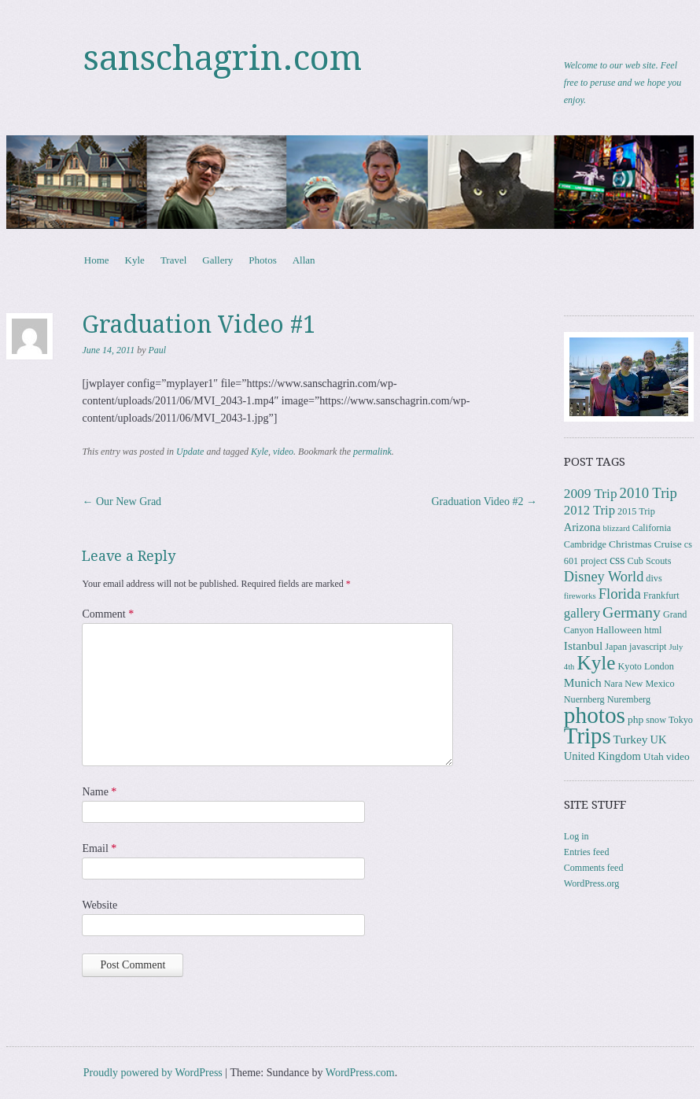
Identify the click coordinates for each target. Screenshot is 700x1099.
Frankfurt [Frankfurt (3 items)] (661, 595)
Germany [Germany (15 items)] (631, 612)
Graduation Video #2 (484, 501)
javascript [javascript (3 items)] (647, 646)
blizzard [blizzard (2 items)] (616, 528)
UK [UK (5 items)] (658, 739)
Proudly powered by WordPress (153, 1073)
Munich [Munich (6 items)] (583, 682)
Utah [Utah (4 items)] (653, 756)
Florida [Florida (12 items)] (620, 593)
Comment (108, 614)
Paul (158, 350)
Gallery (217, 260)
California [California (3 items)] (651, 527)
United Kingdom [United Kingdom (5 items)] (602, 756)
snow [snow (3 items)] (656, 719)
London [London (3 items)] (659, 666)
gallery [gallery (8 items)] (582, 613)
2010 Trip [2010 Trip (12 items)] (648, 493)
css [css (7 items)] (617, 559)
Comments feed (594, 867)
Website (99, 905)
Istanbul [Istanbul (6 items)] (583, 645)
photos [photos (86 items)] (594, 715)
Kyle (135, 260)
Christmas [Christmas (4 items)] (630, 544)
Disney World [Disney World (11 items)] (604, 577)
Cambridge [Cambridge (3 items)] (585, 544)
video (283, 451)
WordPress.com (360, 1073)
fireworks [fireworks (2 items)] (580, 596)
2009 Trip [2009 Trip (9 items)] (590, 493)
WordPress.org (591, 883)
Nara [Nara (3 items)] (613, 683)
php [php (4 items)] (635, 719)
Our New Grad (121, 501)
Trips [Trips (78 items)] (587, 735)
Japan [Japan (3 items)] (616, 646)
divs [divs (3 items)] (653, 578)
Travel (173, 260)
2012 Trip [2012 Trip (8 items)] (589, 510)
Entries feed (587, 851)
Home (96, 260)
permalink (372, 451)
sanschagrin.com (222, 58)
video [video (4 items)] (678, 756)
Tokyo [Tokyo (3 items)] (681, 719)
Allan (304, 260)
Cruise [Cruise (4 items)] (668, 544)
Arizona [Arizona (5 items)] (582, 527)
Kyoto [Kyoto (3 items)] (629, 666)
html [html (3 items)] (652, 630)
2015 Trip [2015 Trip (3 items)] (636, 511)
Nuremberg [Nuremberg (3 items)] (628, 699)
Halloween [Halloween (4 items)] (619, 630)
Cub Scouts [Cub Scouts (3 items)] (650, 560)
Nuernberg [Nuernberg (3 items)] (584, 699)
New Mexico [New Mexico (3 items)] (649, 683)
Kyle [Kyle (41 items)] (596, 662)
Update (190, 451)
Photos (262, 260)
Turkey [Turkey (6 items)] (630, 739)
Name (99, 792)
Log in (576, 836)
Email (99, 848)
